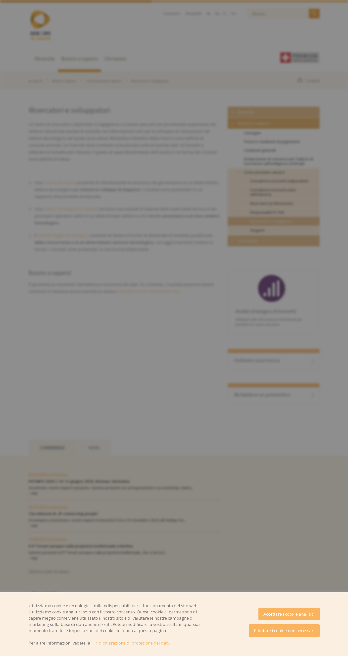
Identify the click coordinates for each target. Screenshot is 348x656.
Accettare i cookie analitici (289, 614)
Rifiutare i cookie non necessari (284, 630)
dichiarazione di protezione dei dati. (134, 643)
